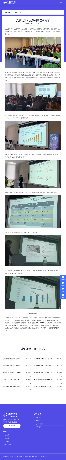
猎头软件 (35, 323)
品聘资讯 (37, 427)
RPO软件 (42, 323)
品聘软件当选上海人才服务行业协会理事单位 (16, 372)
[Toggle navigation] (61, 2)
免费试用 (12, 426)
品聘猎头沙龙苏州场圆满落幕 (12, 386)
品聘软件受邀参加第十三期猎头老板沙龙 (46, 386)
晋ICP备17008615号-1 (42, 456)
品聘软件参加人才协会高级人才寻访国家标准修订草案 (19, 379)
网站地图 (31, 456)
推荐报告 (37, 421)
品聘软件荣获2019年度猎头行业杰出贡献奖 (16, 365)
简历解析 (37, 417)
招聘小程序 (38, 424)
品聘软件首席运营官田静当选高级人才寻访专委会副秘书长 (20, 359)
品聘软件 (7, 12)
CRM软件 (7, 441)
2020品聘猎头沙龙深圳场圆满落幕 (44, 379)
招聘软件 (13, 325)
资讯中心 (15, 12)
